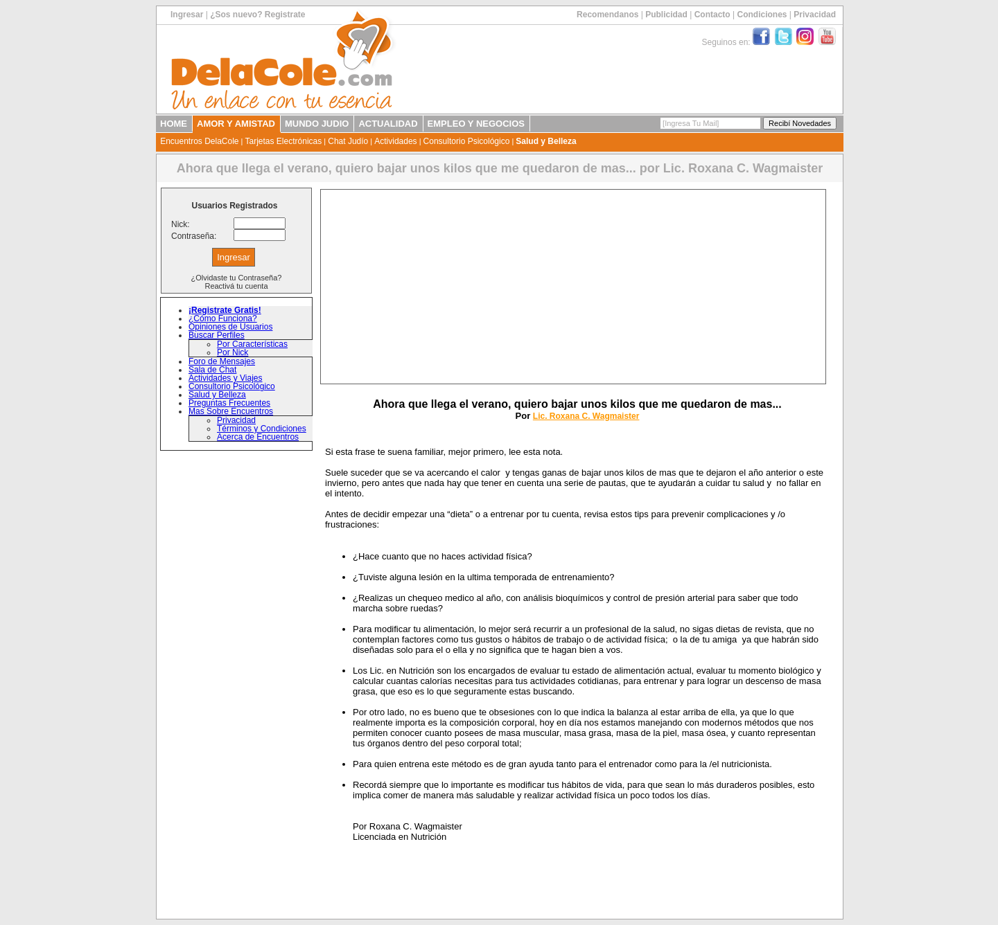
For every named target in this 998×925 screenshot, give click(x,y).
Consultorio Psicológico (466, 141)
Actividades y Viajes (226, 378)
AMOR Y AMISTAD (236, 123)
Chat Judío (348, 141)
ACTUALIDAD (387, 123)
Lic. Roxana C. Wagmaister (586, 416)
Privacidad (815, 14)
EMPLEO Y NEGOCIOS (476, 123)
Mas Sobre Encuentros (231, 411)
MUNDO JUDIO (317, 123)
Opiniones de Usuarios (230, 327)
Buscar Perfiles (217, 335)
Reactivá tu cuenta (236, 286)
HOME (173, 123)
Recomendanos (607, 14)
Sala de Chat (212, 370)
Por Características (252, 344)
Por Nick (232, 352)
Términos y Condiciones (261, 428)
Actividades (395, 141)
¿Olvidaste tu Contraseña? (236, 277)
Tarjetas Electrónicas (283, 141)
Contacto (712, 14)
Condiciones (762, 14)
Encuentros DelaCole (199, 141)
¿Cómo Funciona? (223, 318)
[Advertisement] (573, 287)
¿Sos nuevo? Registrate (257, 14)
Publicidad (666, 14)
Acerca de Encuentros (258, 437)
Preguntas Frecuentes (229, 403)
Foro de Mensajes (222, 361)
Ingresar (186, 14)
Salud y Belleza (546, 141)
